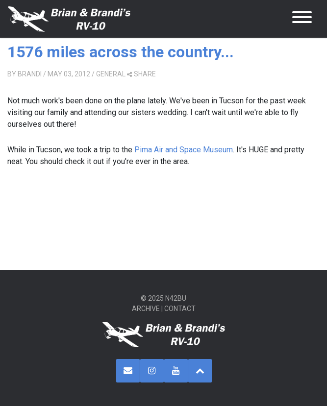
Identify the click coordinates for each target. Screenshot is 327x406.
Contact (180, 308)
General (111, 74)
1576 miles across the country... (120, 52)
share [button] (141, 74)
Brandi (30, 74)
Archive (146, 308)
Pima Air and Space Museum (183, 149)
